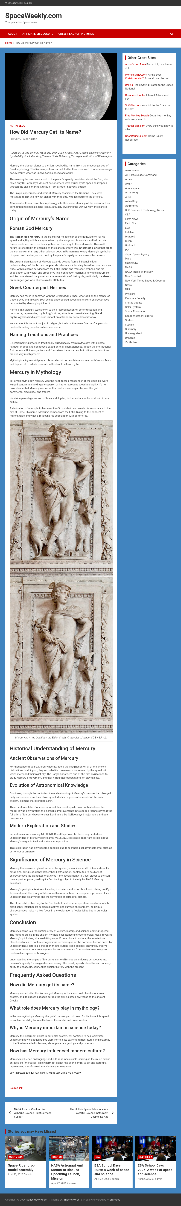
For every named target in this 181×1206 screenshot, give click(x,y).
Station (129, 320)
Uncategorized (133, 333)
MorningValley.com (136, 74)
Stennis (129, 324)
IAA (127, 249)
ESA (127, 227)
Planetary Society (135, 298)
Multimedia (131, 263)
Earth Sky (130, 223)
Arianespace (132, 188)
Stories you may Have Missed (32, 1131)
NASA (128, 267)
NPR (127, 289)
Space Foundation (135, 311)
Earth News (131, 219)
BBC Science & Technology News (144, 210)
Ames (128, 179)
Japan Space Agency (137, 254)
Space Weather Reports (139, 315)
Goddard (130, 245)
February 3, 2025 (19, 138)
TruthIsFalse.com (135, 125)
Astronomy (131, 205)
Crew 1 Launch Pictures (76, 33)
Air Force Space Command (141, 175)
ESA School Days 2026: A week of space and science (111, 1169)
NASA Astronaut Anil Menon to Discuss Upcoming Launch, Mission (67, 1171)
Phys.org (130, 293)
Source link (16, 1088)
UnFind (129, 84)
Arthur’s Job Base (136, 64)
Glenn (128, 241)
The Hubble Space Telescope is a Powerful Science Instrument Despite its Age (89, 1113)
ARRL (128, 197)
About (12, 33)
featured (130, 236)
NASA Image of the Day (139, 271)
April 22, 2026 (15, 1174)
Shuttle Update (133, 302)
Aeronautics (132, 170)
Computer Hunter (135, 95)
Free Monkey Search (137, 115)
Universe (130, 337)
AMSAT (129, 183)
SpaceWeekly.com (33, 16)
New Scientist (133, 276)
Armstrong (131, 192)
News (128, 285)
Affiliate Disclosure (37, 33)
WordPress (113, 1199)
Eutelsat (130, 232)
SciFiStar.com (133, 105)
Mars (128, 258)
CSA (127, 214)
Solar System (133, 307)
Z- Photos (131, 342)
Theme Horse (72, 1199)
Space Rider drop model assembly (21, 1167)
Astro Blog (17, 125)
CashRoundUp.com (136, 136)
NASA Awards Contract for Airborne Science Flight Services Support (32, 1113)
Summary (130, 329)
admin (33, 138)
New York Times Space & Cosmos (145, 280)
